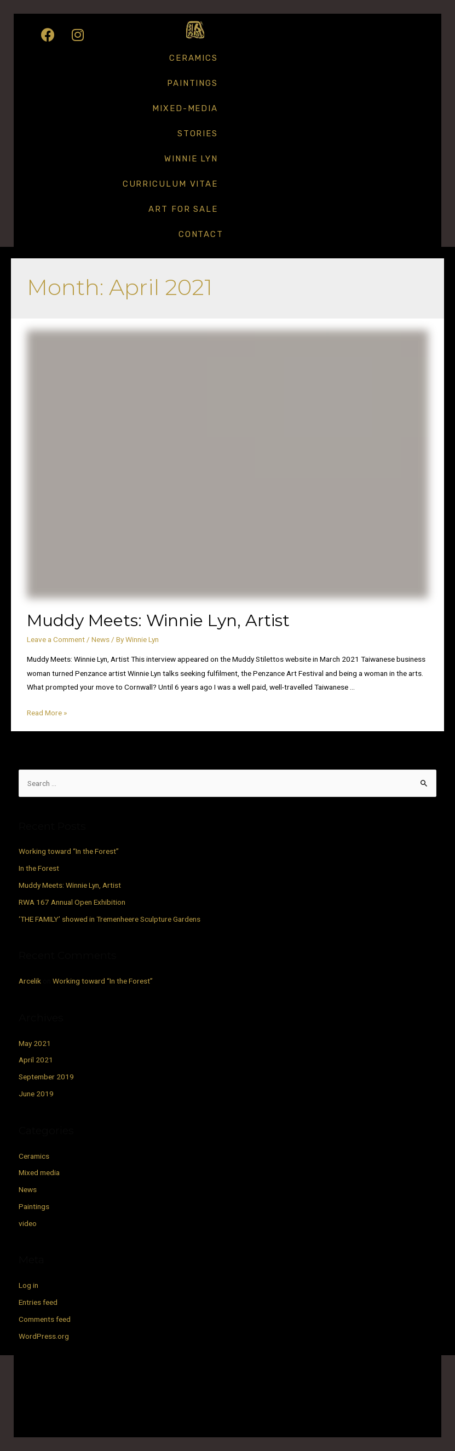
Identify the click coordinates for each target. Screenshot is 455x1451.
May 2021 (35, 1043)
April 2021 (36, 1059)
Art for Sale (183, 209)
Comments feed (45, 1319)
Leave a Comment (56, 639)
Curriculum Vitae (170, 184)
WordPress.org (44, 1336)
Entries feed (38, 1302)
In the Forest (39, 868)
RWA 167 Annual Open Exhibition (72, 902)
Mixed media (39, 1172)
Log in (28, 1285)
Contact (200, 234)
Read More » (47, 712)
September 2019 (46, 1076)
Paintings (192, 83)
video (28, 1223)
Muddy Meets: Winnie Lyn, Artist (158, 620)
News (100, 639)
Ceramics (193, 58)
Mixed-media (185, 108)
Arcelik (30, 980)
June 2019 (36, 1093)
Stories (197, 133)
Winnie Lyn (191, 159)
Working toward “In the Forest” (69, 851)
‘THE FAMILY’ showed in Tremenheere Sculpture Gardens (109, 919)
